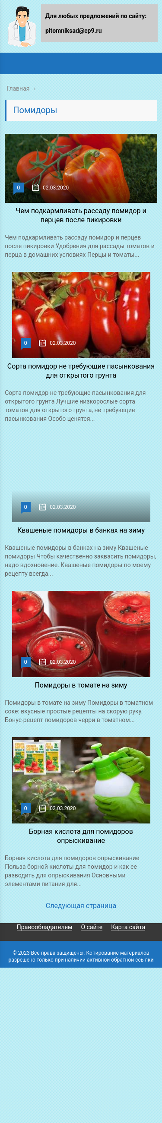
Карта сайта (128, 927)
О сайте (91, 927)
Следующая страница (81, 906)
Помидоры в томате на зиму (81, 685)
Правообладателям (45, 927)
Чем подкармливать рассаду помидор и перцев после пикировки (81, 215)
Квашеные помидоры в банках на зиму (81, 530)
